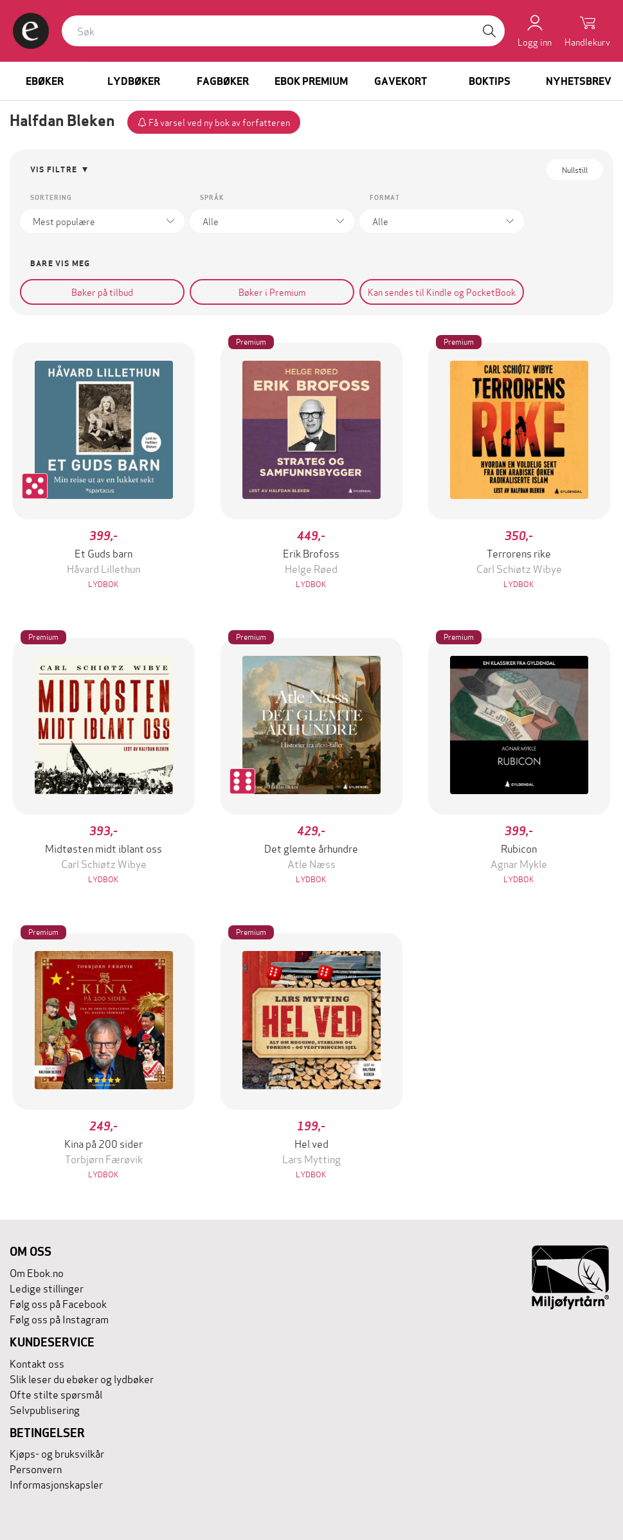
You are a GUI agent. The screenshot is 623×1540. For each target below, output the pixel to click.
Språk (212, 198)
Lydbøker (133, 81)
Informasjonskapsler (56, 1483)
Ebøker (45, 81)
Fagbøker (223, 81)
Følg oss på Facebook (58, 1303)
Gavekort (400, 81)
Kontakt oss (37, 1362)
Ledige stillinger (47, 1287)
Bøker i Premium (272, 291)
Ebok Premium (311, 81)
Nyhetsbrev (578, 81)
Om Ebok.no (37, 1272)
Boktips (489, 81)
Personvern (36, 1468)
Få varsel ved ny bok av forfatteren (214, 122)
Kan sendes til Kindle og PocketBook (442, 291)
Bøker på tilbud (102, 291)
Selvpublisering (45, 1409)
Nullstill (575, 169)
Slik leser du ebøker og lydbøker (82, 1378)
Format (385, 198)
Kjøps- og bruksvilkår (57, 1452)
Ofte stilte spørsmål (56, 1393)
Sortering (51, 198)
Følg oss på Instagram (59, 1318)
